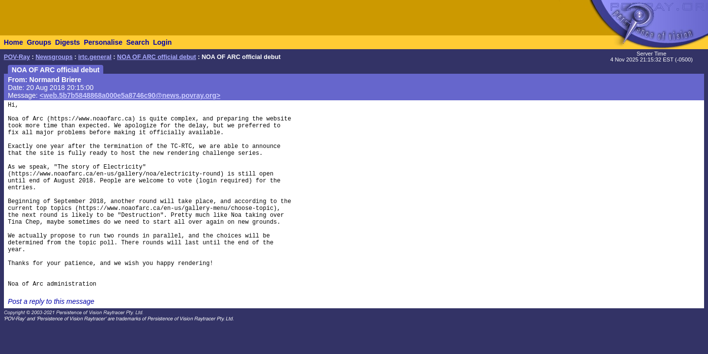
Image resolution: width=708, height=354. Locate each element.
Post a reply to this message (51, 301)
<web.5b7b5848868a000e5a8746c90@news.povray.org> (130, 95)
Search (137, 42)
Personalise (103, 42)
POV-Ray (17, 57)
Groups (39, 42)
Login (162, 42)
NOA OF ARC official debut (156, 57)
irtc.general (95, 57)
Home (13, 42)
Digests (67, 42)
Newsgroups (54, 57)
